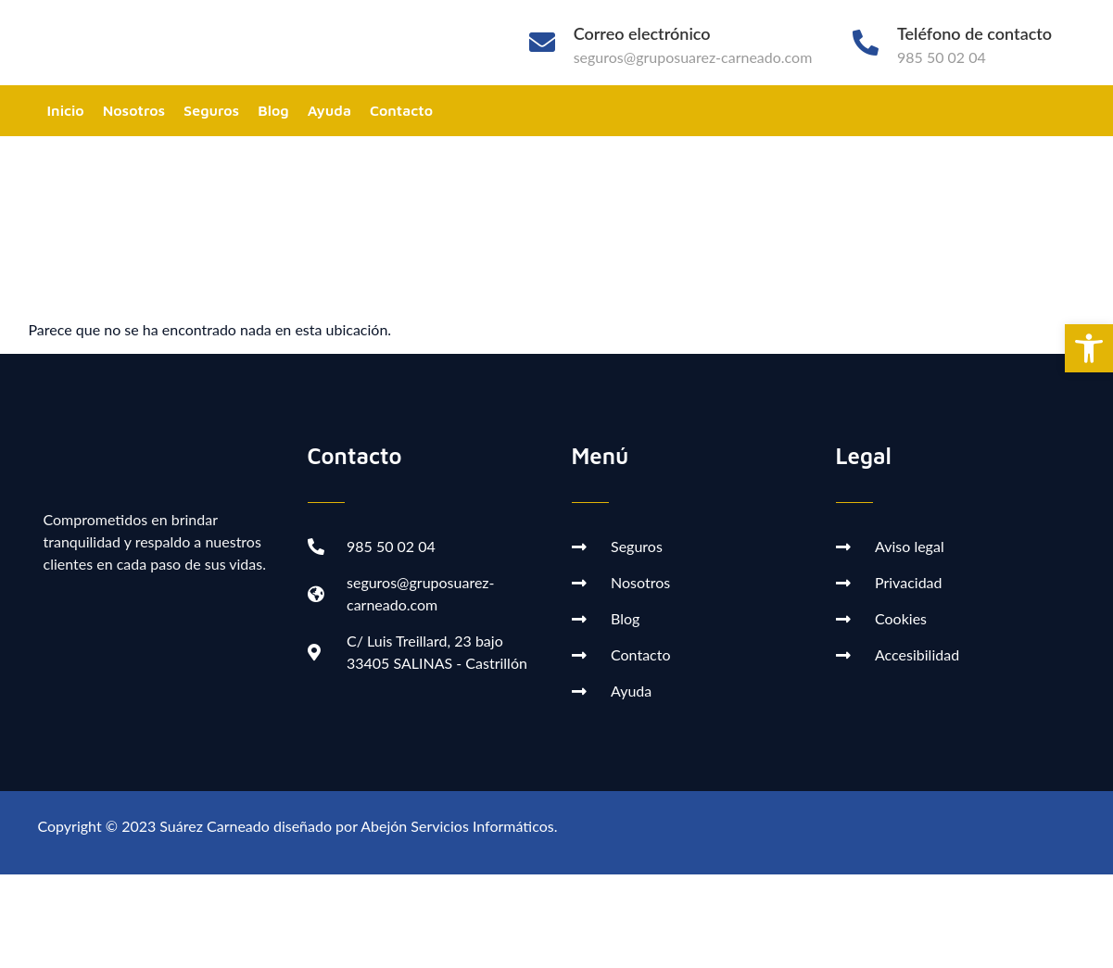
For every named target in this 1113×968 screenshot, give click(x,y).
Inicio (65, 110)
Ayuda (329, 110)
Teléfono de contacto (974, 33)
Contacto (401, 110)
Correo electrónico (642, 33)
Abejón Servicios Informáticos (456, 826)
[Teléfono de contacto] (866, 43)
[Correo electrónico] (542, 43)
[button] (1089, 348)
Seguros (211, 110)
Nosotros (134, 110)
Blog (273, 110)
